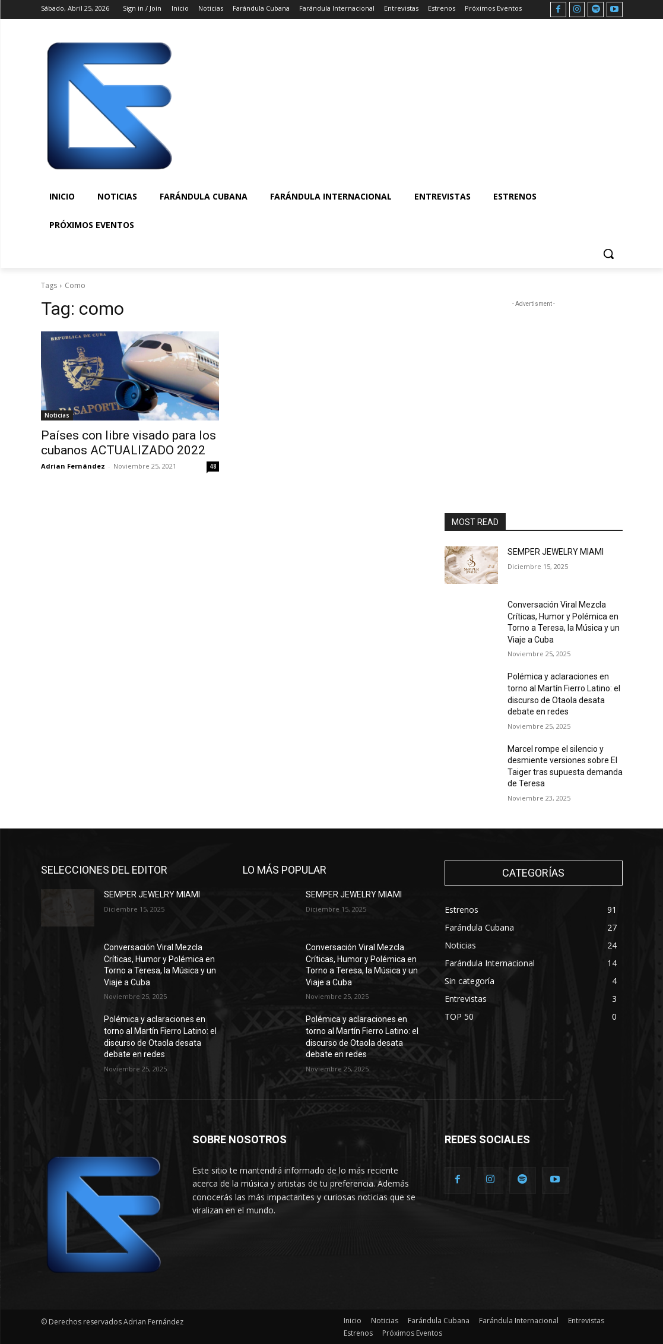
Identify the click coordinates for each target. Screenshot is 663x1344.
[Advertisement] (319, 104)
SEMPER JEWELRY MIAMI (555, 551)
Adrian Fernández (73, 465)
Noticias (57, 415)
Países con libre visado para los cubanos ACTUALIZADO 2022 (128, 442)
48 (213, 466)
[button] (608, 253)
